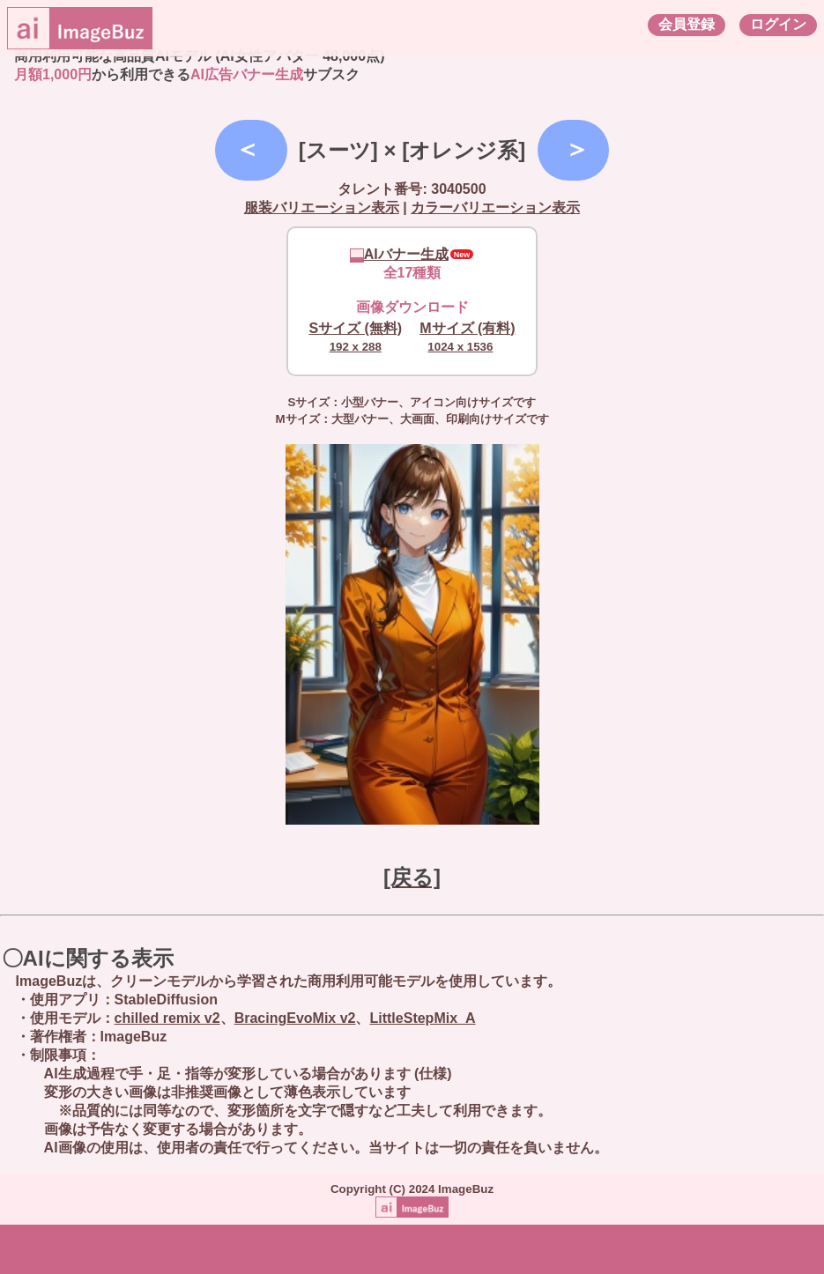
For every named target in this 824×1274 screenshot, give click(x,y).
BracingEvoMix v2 (295, 1018)
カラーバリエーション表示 (495, 207)
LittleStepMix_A (422, 1018)
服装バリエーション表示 (321, 207)
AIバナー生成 (399, 254)
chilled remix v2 (167, 1018)
